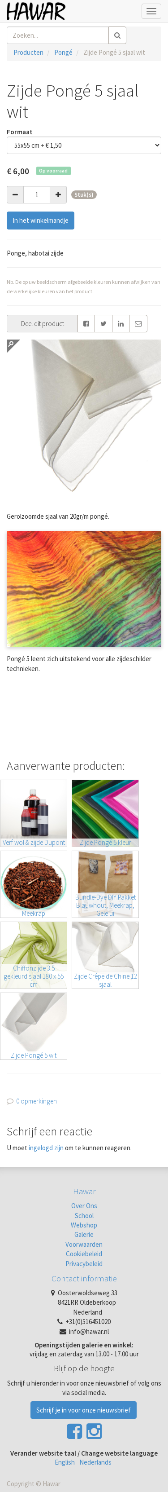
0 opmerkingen (36, 1101)
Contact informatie (84, 1278)
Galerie (84, 1234)
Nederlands (95, 1462)
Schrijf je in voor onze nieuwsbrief (83, 1410)
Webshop (84, 1225)
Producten (28, 52)
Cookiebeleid (84, 1253)
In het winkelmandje (41, 220)
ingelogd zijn (46, 1147)
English (65, 1462)
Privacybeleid (84, 1263)
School (84, 1215)
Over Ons (84, 1205)
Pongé (63, 52)
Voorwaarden (84, 1244)
